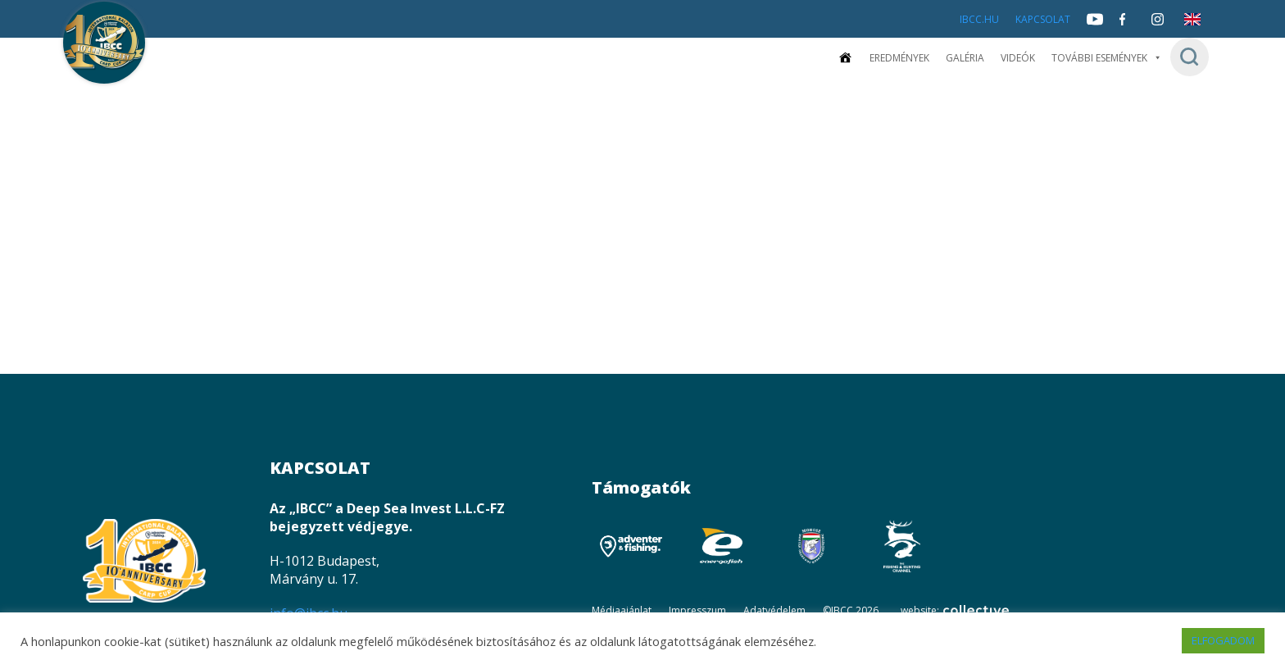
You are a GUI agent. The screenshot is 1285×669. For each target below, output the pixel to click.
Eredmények (899, 58)
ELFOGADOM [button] (1223, 640)
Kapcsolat (1042, 19)
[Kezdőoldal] (845, 58)
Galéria (965, 58)
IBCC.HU (979, 19)
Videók (1018, 58)
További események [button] (1106, 58)
